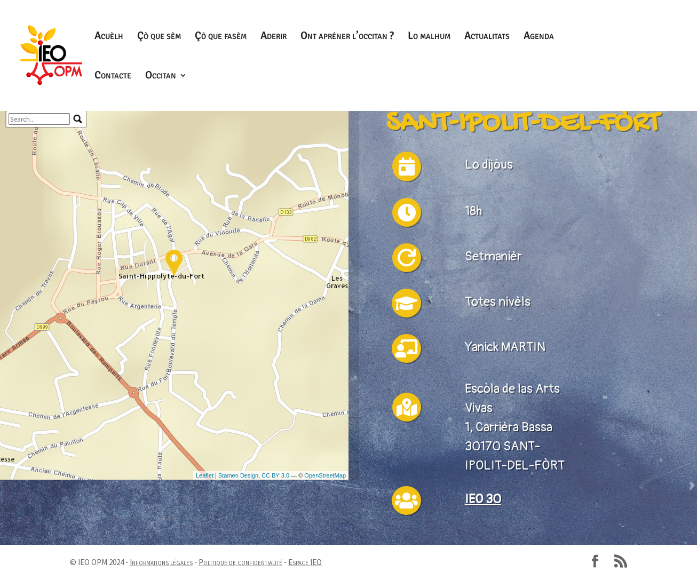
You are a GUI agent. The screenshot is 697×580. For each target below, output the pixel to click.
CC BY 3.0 (275, 570)
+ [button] (12, 178)
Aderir (273, 37)
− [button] (12, 192)
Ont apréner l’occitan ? (347, 37)
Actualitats (487, 37)
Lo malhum (429, 37)
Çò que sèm (159, 37)
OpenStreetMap (325, 570)
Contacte (112, 76)
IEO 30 (483, 499)
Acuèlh (108, 37)
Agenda (539, 37)
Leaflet (204, 570)
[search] (39, 213)
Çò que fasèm (221, 37)
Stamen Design (238, 570)
